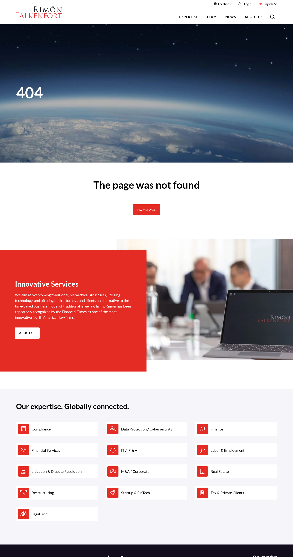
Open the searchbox (273, 18)
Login (244, 4)
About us (254, 17)
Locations (224, 4)
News (230, 17)
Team (211, 17)
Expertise (188, 17)
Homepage (146, 209)
